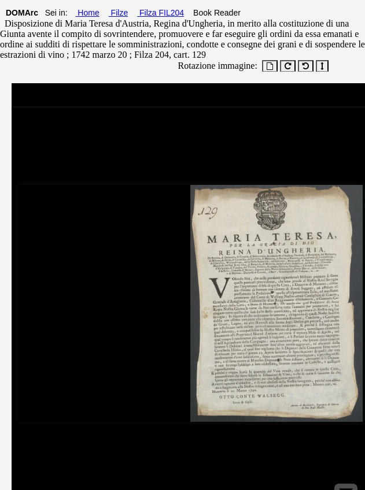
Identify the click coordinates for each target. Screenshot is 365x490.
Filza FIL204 (160, 12)
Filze (118, 12)
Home (87, 12)
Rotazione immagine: (215, 65)
